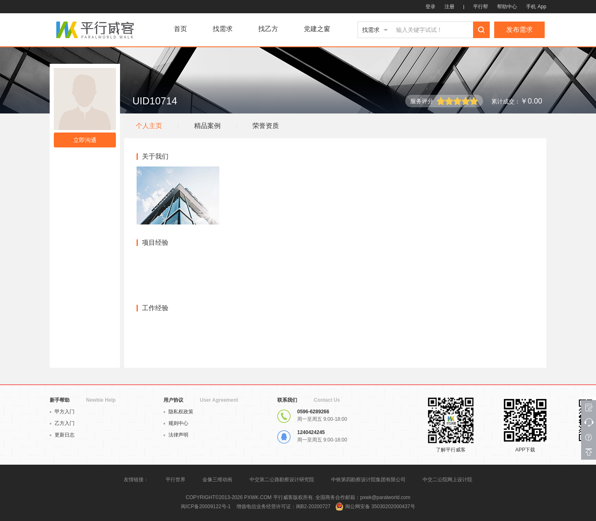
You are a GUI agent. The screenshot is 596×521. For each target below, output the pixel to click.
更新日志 (62, 434)
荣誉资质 (265, 125)
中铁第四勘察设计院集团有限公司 (368, 479)
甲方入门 (62, 411)
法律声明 (175, 434)
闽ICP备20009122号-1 (206, 506)
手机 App (536, 7)
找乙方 (268, 29)
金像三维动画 (217, 479)
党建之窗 (317, 29)
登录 (430, 7)
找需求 (223, 29)
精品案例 (207, 125)
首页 (180, 29)
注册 (449, 7)
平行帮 (480, 7)
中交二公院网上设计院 (447, 479)
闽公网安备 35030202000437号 (380, 506)
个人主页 (149, 125)
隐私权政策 (178, 411)
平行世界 (175, 479)
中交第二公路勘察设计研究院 (282, 479)
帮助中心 (507, 7)
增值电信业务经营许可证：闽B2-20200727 (283, 506)
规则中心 (175, 423)
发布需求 (519, 29)
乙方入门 (62, 423)
